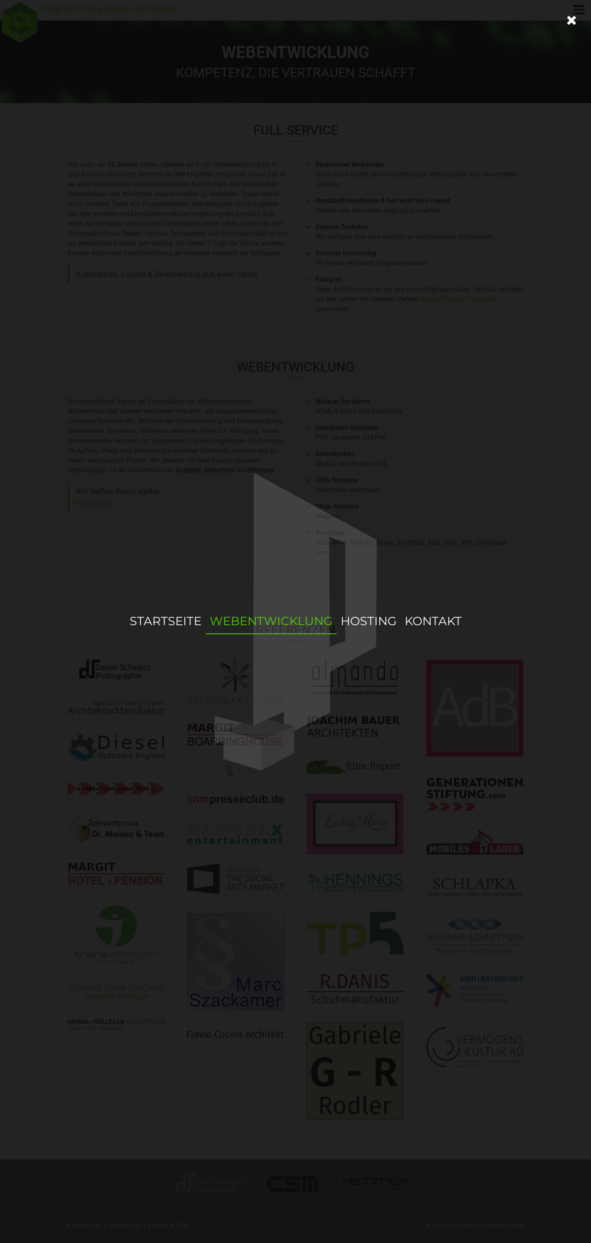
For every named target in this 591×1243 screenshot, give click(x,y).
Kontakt (95, 504)
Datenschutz (124, 1225)
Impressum (86, 1225)
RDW (182, 1225)
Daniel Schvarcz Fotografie (459, 299)
